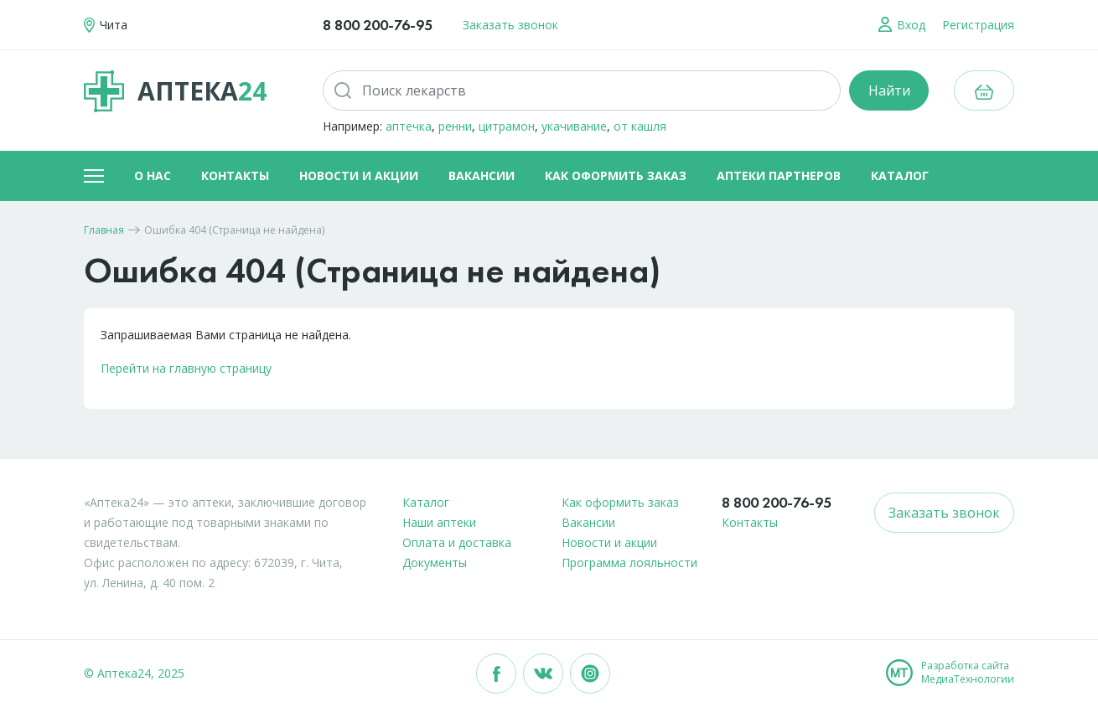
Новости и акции (358, 175)
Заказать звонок (510, 25)
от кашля (640, 126)
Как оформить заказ (615, 175)
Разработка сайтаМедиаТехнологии (967, 672)
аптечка (409, 126)
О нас (152, 175)
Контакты (235, 175)
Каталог (900, 175)
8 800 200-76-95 (377, 24)
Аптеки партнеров (779, 175)
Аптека (175, 91)
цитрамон (507, 126)
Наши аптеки (439, 522)
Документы (434, 562)
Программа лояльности (629, 562)
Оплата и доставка (456, 542)
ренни (455, 126)
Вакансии (481, 175)
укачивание (574, 126)
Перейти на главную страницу (186, 368)
